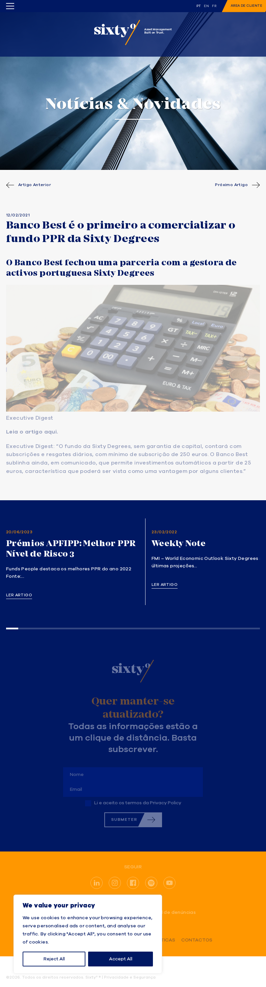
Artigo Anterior (34, 185)
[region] (88, 934)
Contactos (196, 940)
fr (214, 6)
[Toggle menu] (10, 6)
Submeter (124, 819)
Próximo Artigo (231, 185)
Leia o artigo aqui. (32, 432)
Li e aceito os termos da (137, 803)
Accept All (120, 959)
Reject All (54, 959)
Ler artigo (19, 595)
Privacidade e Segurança (130, 978)
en (206, 6)
